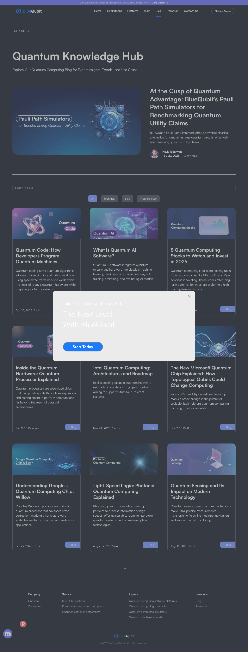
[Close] (189, 296)
